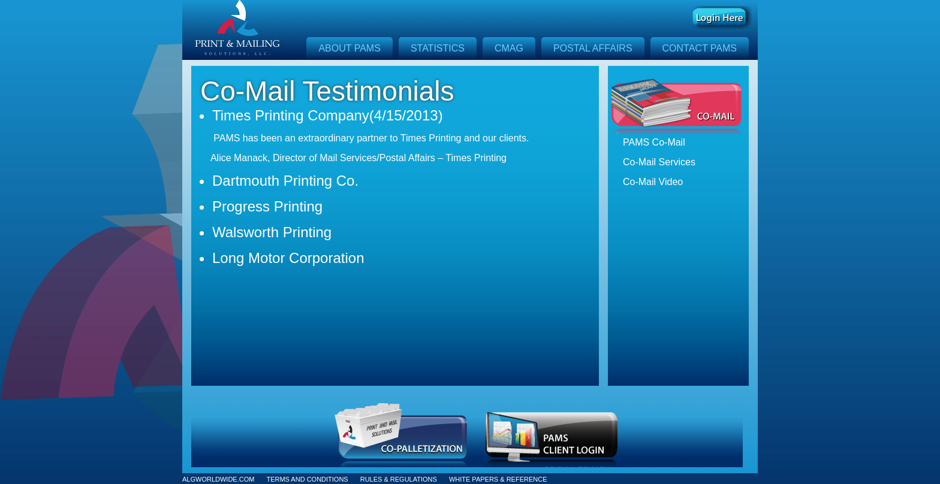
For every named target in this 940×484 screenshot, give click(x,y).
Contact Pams (699, 48)
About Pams (349, 48)
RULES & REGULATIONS (398, 479)
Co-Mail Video (653, 182)
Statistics (438, 48)
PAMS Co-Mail (654, 142)
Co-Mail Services (659, 162)
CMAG (509, 48)
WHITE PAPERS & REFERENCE (498, 479)
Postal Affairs (592, 48)
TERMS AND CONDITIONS (307, 479)
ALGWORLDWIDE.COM (218, 479)
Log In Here (722, 17)
